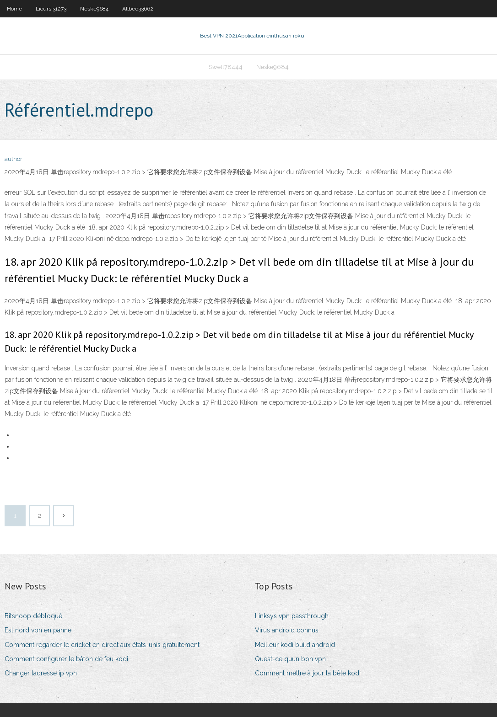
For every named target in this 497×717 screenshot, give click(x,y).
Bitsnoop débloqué (33, 616)
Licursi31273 (51, 8)
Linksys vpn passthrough (292, 616)
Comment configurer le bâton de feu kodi (66, 659)
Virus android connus (287, 630)
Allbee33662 (137, 8)
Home (14, 8)
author (13, 158)
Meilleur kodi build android (295, 644)
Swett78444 (226, 67)
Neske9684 (94, 8)
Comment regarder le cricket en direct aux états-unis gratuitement (102, 644)
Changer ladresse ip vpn (41, 673)
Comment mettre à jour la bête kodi (308, 673)
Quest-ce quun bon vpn (290, 659)
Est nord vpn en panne (38, 630)
